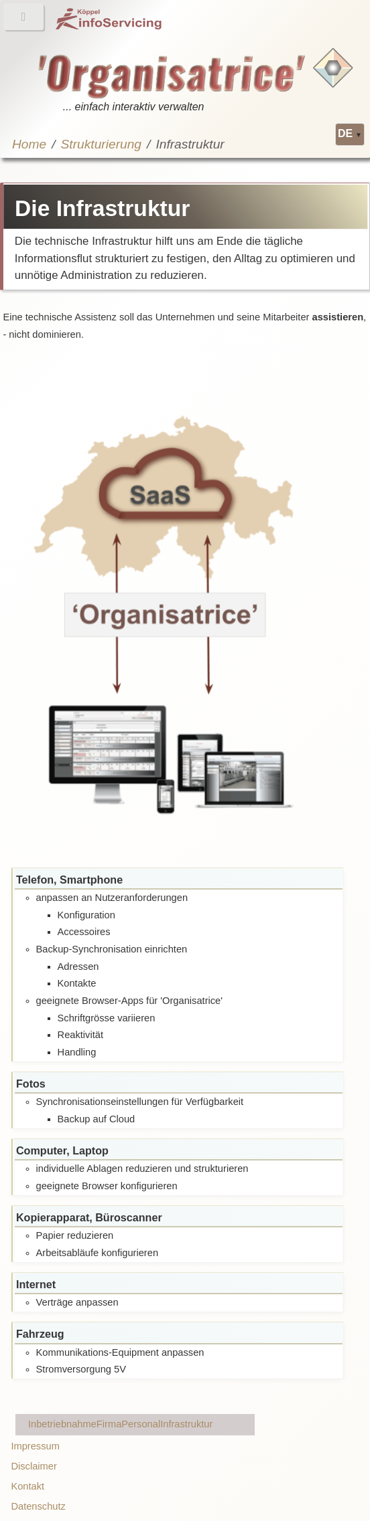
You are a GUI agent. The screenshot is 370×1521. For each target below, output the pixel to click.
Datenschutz (38, 1506)
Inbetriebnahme (62, 1424)
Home (29, 144)
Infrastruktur (186, 1424)
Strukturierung (101, 144)
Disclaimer (33, 1466)
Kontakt (27, 1486)
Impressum (35, 1446)
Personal (140, 1424)
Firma (109, 1424)
